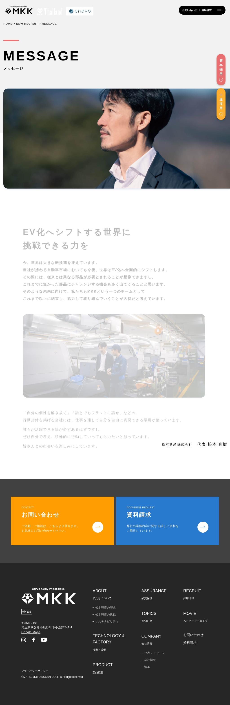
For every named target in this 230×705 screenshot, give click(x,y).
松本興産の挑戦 (105, 614)
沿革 (147, 666)
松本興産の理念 (105, 607)
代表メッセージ (154, 653)
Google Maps (30, 632)
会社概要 (150, 659)
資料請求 (190, 642)
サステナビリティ (107, 621)
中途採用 (221, 101)
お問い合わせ (193, 634)
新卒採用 (221, 67)
